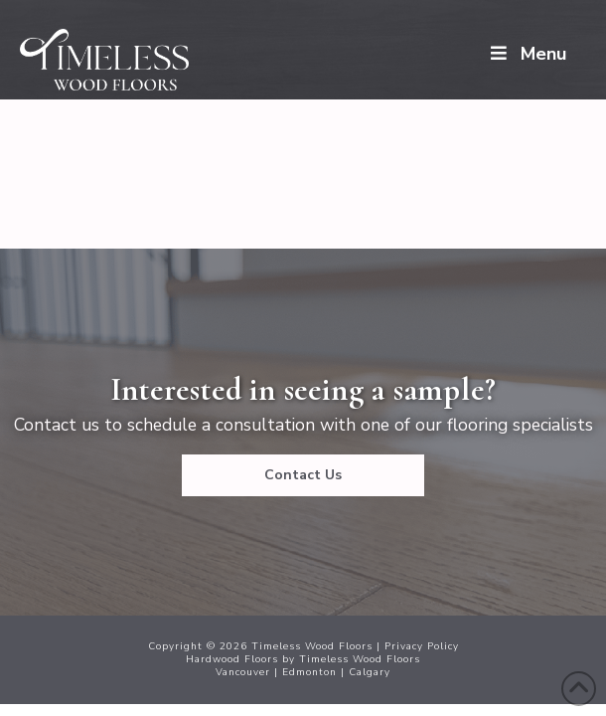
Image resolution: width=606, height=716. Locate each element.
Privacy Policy (421, 646)
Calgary (369, 672)
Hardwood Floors (232, 659)
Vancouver (243, 672)
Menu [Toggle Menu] (526, 54)
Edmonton (309, 672)
